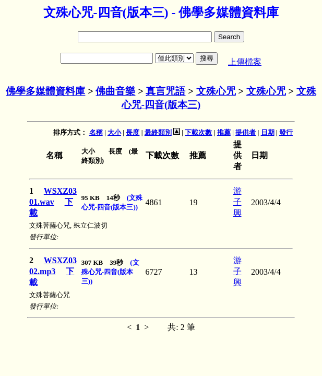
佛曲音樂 (115, 91)
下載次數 (198, 132)
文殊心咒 (216, 91)
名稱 (96, 132)
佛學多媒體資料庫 (45, 91)
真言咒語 (165, 91)
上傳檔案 (244, 61)
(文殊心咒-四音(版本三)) (110, 271)
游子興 (237, 201)
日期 (268, 132)
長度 (132, 132)
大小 (114, 132)
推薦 (224, 132)
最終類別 (158, 132)
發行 (286, 132)
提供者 (245, 132)
